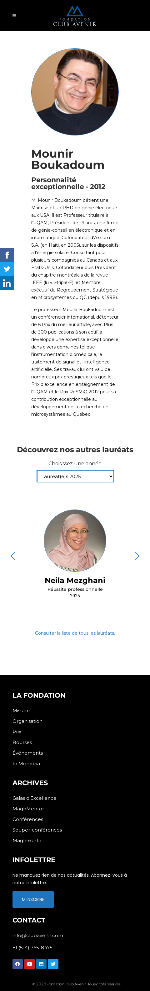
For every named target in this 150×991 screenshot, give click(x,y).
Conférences (27, 819)
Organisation (27, 721)
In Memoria (26, 763)
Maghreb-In (26, 840)
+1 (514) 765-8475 (32, 948)
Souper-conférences (37, 830)
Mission (21, 711)
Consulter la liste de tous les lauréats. (75, 633)
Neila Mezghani (75, 580)
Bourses (22, 742)
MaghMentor (28, 809)
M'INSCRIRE (33, 899)
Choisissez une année (75, 464)
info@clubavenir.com (37, 935)
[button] (75, 556)
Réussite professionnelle (75, 589)
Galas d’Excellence (34, 798)
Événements (27, 753)
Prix (16, 732)
